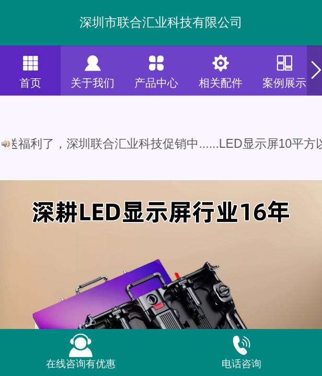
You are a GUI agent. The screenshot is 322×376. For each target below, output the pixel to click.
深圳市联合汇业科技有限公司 (161, 22)
